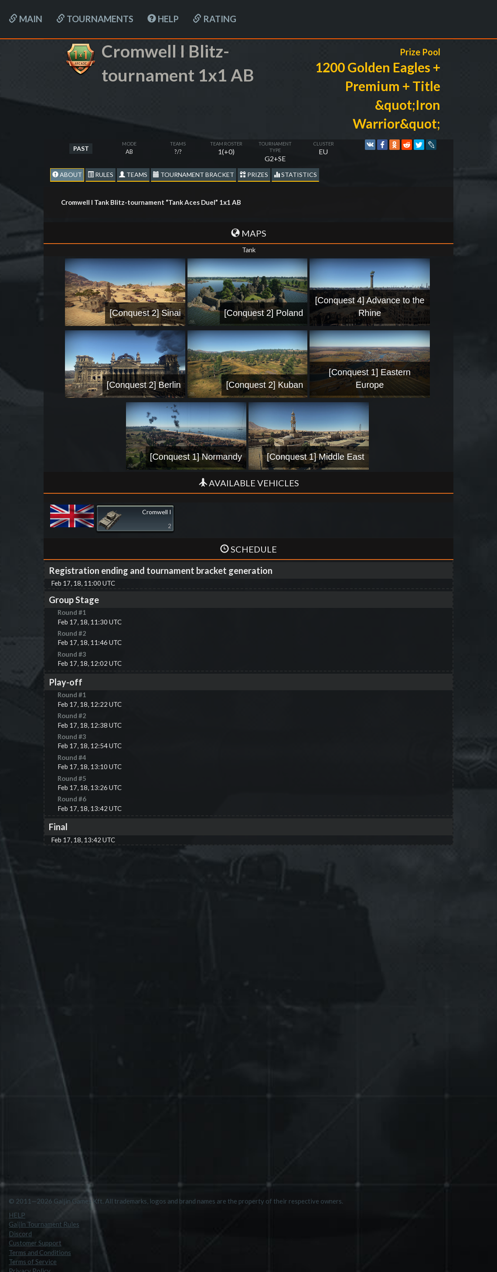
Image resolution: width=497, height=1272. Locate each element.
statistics (295, 174)
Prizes (254, 174)
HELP (163, 19)
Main (25, 19)
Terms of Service (33, 1261)
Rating (214, 19)
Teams (133, 174)
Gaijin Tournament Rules (44, 1224)
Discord (20, 1234)
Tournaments (94, 19)
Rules (100, 174)
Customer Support (35, 1243)
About (67, 174)
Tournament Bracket (193, 174)
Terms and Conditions (40, 1252)
